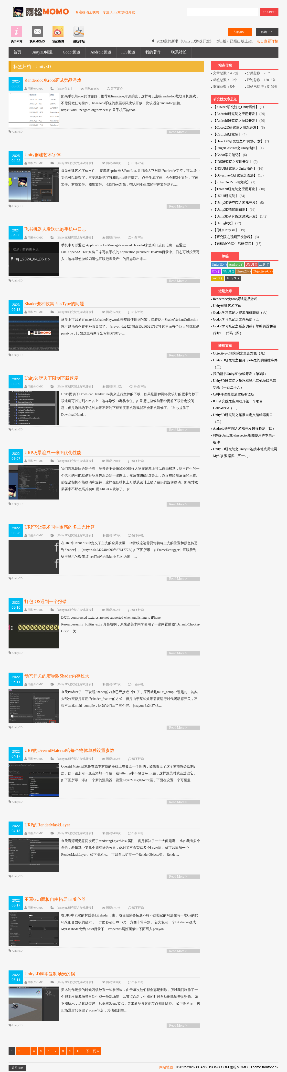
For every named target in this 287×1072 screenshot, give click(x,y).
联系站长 (179, 52)
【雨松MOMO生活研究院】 (234, 244)
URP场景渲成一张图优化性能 (52, 452)
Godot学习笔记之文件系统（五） (238, 319)
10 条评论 (140, 386)
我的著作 (153, 52)
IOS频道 (128, 52)
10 (78, 1051)
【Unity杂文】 (64, 88)
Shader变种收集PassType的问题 (54, 303)
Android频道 (100, 52)
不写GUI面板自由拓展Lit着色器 (55, 899)
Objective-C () (263, 271)
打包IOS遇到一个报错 (45, 601)
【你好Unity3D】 (226, 230)
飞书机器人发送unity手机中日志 (55, 229)
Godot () (217, 278)
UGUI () (251, 264)
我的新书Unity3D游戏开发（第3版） (240, 374)
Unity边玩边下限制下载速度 (51, 378)
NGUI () (228, 271)
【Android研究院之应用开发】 (236, 114)
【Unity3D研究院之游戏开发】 (75, 163)
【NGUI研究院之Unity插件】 (235, 168)
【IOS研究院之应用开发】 (233, 162)
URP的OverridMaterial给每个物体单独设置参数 (69, 750)
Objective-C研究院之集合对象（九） (240, 353)
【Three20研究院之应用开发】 (236, 189)
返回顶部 (17, 1068)
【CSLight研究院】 (227, 134)
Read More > (178, 132)
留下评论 (117, 88)
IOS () (216, 271)
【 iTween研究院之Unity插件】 (236, 107)
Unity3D (17, 131)
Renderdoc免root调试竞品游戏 (52, 80)
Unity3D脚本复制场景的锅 (49, 973)
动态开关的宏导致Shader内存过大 (56, 676)
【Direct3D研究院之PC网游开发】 (238, 141)
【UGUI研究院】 (226, 196)
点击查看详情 (267, 41)
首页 (17, 52)
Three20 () (243, 271)
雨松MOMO (35, 88)
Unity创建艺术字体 (42, 154)
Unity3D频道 (42, 52)
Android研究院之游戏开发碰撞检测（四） (244, 428)
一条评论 (138, 163)
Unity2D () (233, 278)
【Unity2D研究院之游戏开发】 (75, 684)
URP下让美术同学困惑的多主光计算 (59, 527)
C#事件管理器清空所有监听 (234, 394)
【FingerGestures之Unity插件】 (236, 148)
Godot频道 (71, 52)
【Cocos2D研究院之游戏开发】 (236, 127)
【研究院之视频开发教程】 (233, 237)
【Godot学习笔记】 (227, 155)
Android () (236, 264)
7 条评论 (137, 982)
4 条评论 (137, 237)
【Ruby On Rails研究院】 (231, 182)
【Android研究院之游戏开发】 (236, 121)
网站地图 (166, 1067)
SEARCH (269, 12)
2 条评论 (137, 312)
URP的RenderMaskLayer (47, 824)
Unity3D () (219, 264)
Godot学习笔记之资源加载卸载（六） (241, 312)
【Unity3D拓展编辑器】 (231, 209)
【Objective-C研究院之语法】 (235, 175)
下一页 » (92, 1051)
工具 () (264, 264)
